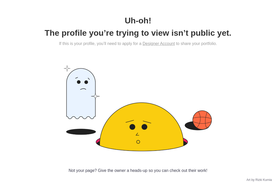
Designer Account (159, 43)
